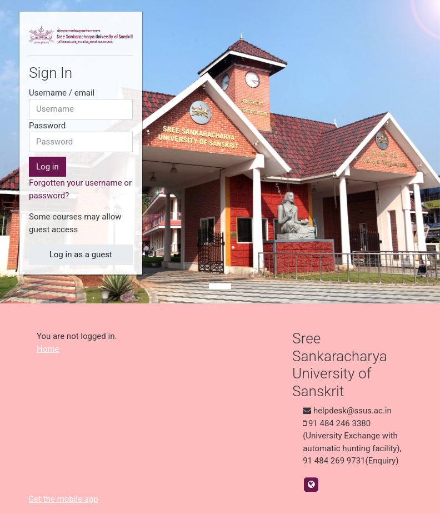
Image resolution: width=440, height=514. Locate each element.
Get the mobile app (63, 499)
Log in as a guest (80, 254)
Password (47, 126)
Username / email (61, 93)
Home (48, 349)
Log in (47, 167)
